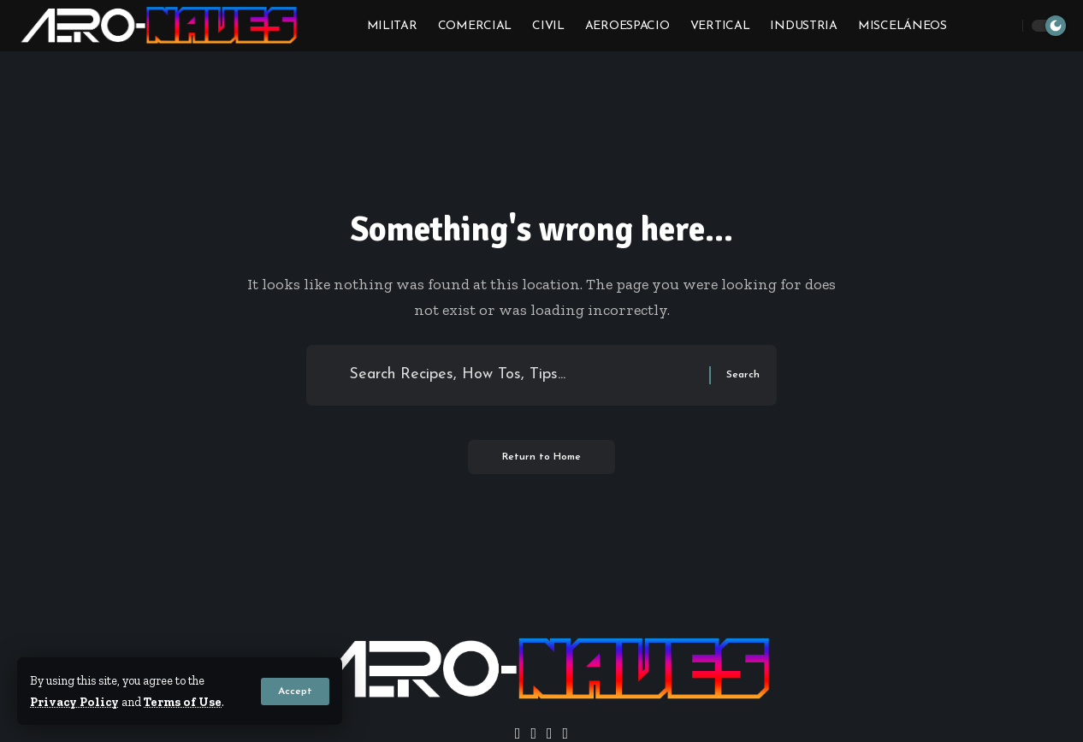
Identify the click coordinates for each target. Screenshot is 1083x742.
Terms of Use (183, 701)
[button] (295, 691)
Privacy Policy (74, 701)
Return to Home (541, 457)
